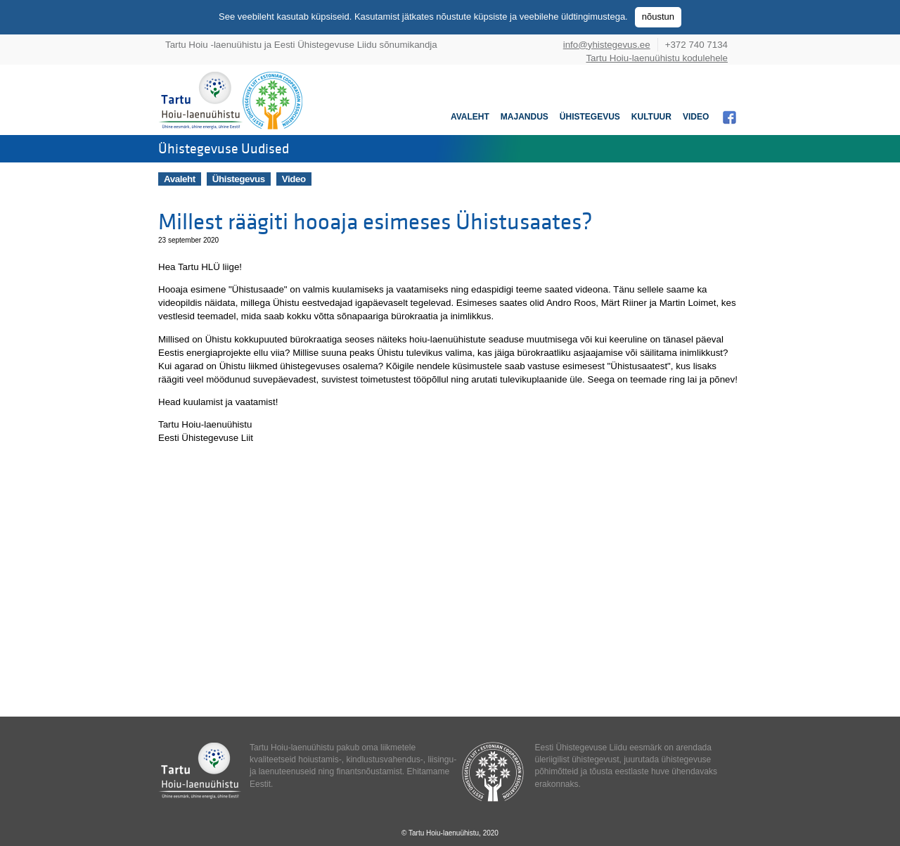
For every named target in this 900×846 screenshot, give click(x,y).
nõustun (658, 16)
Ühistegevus (590, 117)
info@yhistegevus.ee (606, 44)
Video (696, 117)
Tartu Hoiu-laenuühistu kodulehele (657, 58)
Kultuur (651, 117)
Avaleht (470, 117)
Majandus (524, 117)
